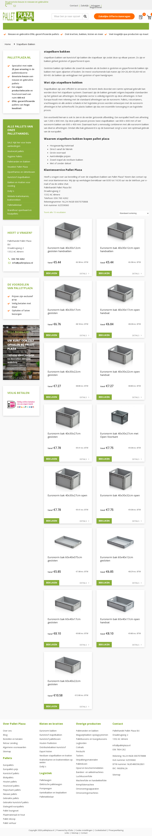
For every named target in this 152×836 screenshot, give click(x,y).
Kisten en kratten (51, 724)
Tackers (79, 756)
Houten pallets (10, 782)
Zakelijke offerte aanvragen (114, 17)
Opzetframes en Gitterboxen (21, 172)
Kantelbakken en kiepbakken (53, 793)
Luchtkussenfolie (84, 776)
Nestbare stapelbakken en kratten (55, 756)
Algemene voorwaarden (14, 747)
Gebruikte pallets (11, 798)
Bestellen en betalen (13, 739)
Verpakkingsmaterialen (87, 760)
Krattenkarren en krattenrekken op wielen (56, 761)
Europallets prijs (10, 769)
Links (67, 833)
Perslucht (80, 752)
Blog (5, 735)
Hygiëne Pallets (14, 157)
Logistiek (45, 773)
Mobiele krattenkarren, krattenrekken (18, 198)
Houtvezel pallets (15, 151)
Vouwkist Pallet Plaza (17, 167)
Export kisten (45, 752)
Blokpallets (8, 778)
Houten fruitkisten (48, 743)
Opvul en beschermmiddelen (89, 768)
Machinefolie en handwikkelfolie (91, 781)
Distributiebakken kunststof (52, 747)
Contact (74, 6)
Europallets (8, 765)
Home (8, 44)
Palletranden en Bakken (18, 162)
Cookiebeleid (100, 830)
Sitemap (7, 752)
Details (83, 274)
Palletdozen (81, 764)
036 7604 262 (119, 750)
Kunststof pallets (11, 773)
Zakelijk (85, 6)
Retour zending (10, 743)
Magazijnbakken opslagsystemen (92, 735)
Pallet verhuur (9, 823)
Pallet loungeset (11, 811)
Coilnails (80, 747)
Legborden (81, 743)
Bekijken (51, 273)
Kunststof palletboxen (50, 739)
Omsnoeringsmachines (87, 793)
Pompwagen (45, 789)
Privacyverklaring (116, 830)
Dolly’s (10, 191)
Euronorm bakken (48, 731)
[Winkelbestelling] (134, 213)
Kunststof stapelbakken (18, 177)
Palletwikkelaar (14, 205)
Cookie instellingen (83, 830)
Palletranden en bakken (87, 731)
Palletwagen (45, 780)
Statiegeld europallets (13, 807)
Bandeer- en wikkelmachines (89, 772)
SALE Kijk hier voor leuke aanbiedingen (19, 144)
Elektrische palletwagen (50, 784)
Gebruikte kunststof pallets (16, 802)
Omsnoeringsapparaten (87, 789)
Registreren (96, 7)
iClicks (70, 830)
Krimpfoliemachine (85, 785)
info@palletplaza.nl (121, 745)
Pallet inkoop (9, 819)
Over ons (7, 731)
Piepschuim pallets (12, 790)
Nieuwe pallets (10, 794)
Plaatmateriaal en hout (14, 815)
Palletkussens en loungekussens (91, 739)
